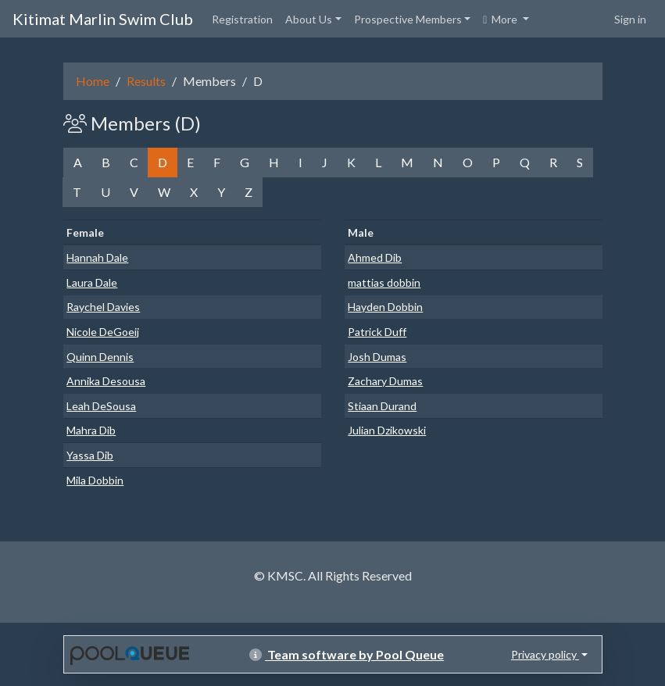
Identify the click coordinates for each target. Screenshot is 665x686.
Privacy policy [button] (545, 654)
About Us (308, 19)
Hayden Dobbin (385, 306)
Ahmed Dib (375, 257)
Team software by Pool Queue (346, 654)
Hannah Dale (97, 257)
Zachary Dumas (385, 381)
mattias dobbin (384, 282)
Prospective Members (408, 19)
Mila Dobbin (94, 480)
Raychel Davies (103, 306)
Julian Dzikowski (387, 430)
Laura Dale (91, 282)
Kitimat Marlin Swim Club (103, 18)
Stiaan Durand (382, 406)
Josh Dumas (377, 356)
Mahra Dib (91, 430)
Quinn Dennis (100, 356)
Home (92, 80)
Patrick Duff (377, 331)
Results (146, 80)
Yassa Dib (89, 455)
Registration (242, 19)
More (501, 19)
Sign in (630, 19)
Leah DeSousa (101, 406)
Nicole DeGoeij (102, 331)
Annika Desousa (105, 381)
